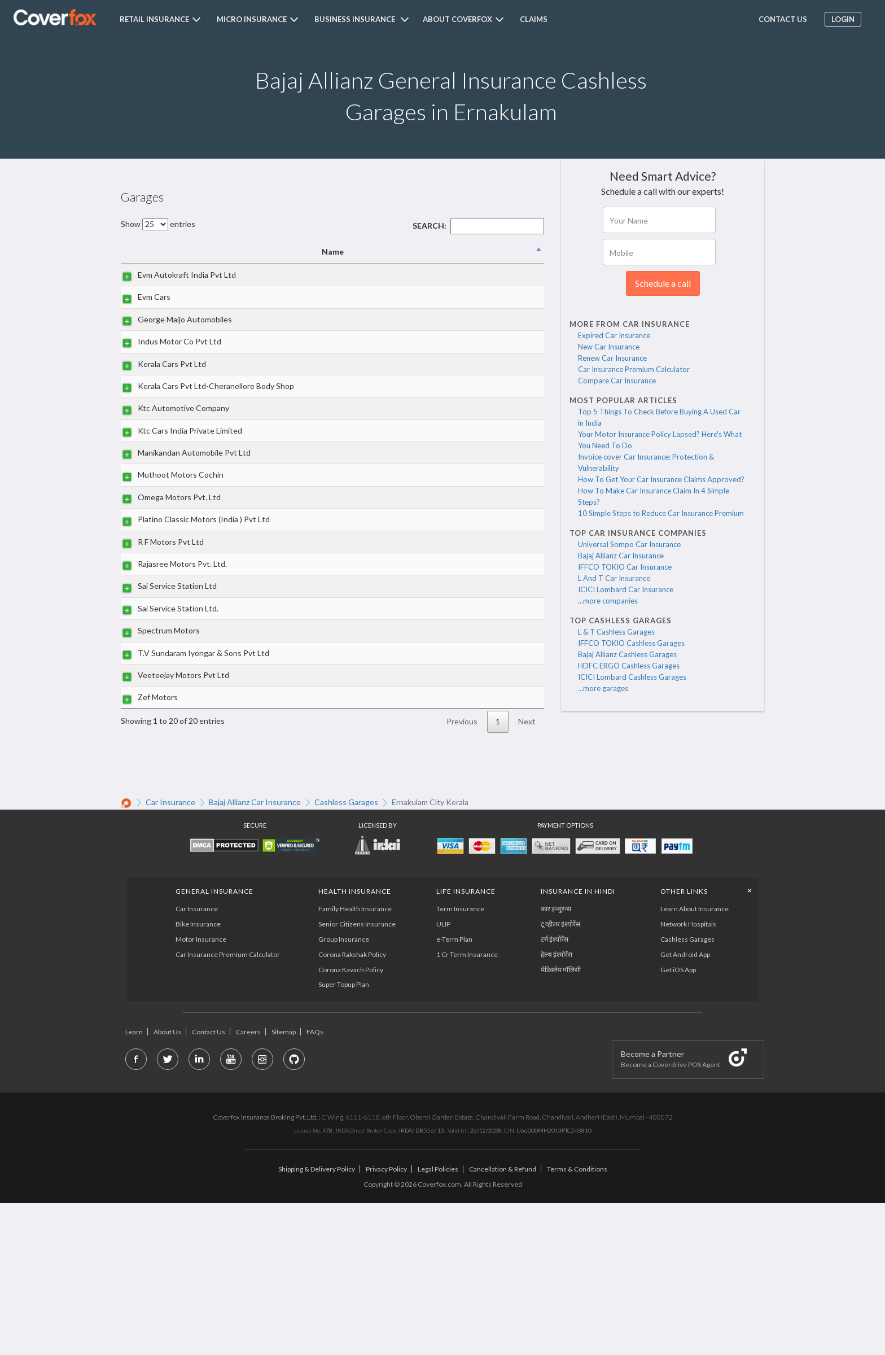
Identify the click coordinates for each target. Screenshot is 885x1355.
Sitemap (283, 1183)
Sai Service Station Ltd (165, 693)
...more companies (608, 600)
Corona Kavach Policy (350, 1121)
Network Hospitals (689, 1076)
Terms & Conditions (577, 1321)
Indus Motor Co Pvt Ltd (168, 360)
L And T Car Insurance (614, 578)
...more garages (603, 688)
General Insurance (215, 1042)
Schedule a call (663, 283)
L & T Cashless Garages (616, 631)
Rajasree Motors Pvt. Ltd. (171, 665)
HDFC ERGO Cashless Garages (629, 665)
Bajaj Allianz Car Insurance (621, 555)
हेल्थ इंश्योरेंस (557, 1106)
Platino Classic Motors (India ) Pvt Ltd (165, 614)
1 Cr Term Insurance (467, 1106)
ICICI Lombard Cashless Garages (632, 676)
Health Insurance (354, 1042)
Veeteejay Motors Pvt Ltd (172, 807)
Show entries (158, 224)
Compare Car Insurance (617, 380)
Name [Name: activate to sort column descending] (175, 251)
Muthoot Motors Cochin (169, 557)
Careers (248, 1183)
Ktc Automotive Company (172, 459)
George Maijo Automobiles (173, 331)
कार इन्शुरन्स (556, 1060)
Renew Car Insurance (612, 357)
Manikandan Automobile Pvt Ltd (169, 522)
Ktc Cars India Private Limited (164, 487)
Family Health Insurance (354, 1060)
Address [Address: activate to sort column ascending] (342, 251)
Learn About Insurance (695, 1060)
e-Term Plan (454, 1091)
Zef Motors (146, 842)
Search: (478, 225)
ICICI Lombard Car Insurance (625, 589)
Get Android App (686, 1106)
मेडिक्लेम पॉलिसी (561, 1121)
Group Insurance (343, 1091)
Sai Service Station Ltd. (166, 722)
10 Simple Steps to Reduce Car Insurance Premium (661, 513)
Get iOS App (679, 1121)
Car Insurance (197, 1060)
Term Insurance (460, 1060)
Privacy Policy (386, 1321)
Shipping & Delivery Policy (316, 1321)
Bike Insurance (198, 1076)
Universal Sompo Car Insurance (629, 544)
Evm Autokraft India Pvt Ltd (168, 281)
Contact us (779, 19)
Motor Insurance (201, 1091)
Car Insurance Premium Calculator (634, 369)
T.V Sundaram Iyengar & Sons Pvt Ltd (168, 773)
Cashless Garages (688, 1091)
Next (527, 873)
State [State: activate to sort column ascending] (523, 251)
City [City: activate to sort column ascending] (478, 251)
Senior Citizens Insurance (356, 1076)
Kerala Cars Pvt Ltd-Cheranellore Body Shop (169, 430)
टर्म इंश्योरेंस (555, 1091)
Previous (461, 873)
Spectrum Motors (157, 744)
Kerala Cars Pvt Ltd (160, 395)
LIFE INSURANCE (466, 1042)
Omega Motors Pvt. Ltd (167, 586)
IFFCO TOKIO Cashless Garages (631, 643)
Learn (134, 1183)
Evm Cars (142, 309)
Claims (533, 19)
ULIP (443, 1076)
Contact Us (208, 1183)
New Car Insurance (608, 346)
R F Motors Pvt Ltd (159, 643)
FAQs (314, 1183)
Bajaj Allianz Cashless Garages (627, 654)
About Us (167, 1183)
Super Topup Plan (343, 1136)
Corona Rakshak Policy (351, 1106)
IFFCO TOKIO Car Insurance (625, 566)
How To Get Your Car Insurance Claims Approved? (661, 479)
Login (840, 19)
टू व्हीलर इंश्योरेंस (561, 1076)
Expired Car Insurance (614, 335)
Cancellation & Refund (502, 1321)
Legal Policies (438, 1321)
